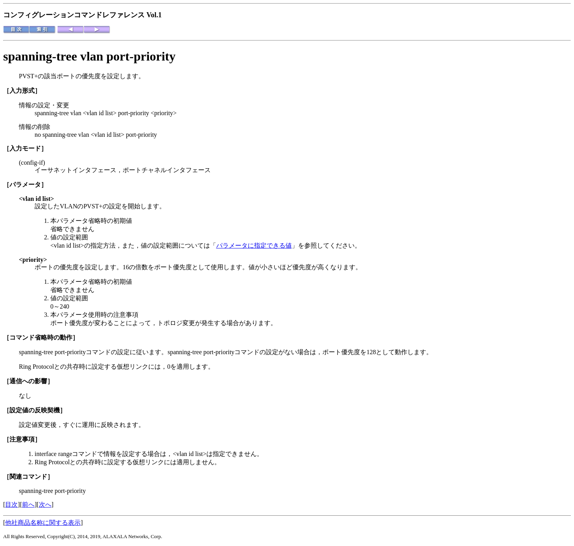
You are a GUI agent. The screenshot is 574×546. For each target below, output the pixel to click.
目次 (11, 504)
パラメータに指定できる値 (254, 245)
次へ (45, 504)
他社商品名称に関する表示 (43, 522)
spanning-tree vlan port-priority (89, 56)
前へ (28, 504)
